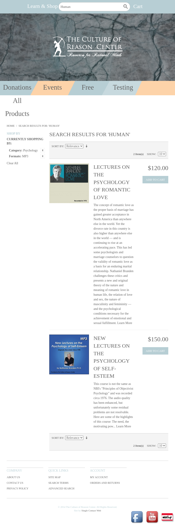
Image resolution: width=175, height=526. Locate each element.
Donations (17, 87)
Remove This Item (42, 150)
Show (151, 154)
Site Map (54, 477)
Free (88, 87)
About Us (13, 477)
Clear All (12, 163)
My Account (99, 477)
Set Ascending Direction (87, 146)
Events (52, 87)
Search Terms (58, 482)
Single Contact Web (91, 510)
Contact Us (15, 482)
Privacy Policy (17, 488)
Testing (123, 87)
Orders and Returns (105, 482)
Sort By (57, 146)
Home (11, 125)
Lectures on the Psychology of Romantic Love (111, 182)
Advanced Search (61, 488)
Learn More (124, 323)
